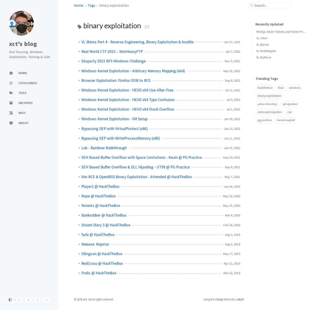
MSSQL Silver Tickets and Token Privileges (284, 32)
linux (281, 88)
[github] (46, 300)
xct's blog (23, 44)
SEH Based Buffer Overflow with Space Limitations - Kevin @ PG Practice (141, 157)
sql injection (290, 104)
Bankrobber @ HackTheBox (103, 215)
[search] (271, 5)
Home (78, 5)
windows (294, 88)
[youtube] (37, 300)
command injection (269, 112)
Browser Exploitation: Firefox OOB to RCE (116, 80)
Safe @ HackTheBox (98, 234)
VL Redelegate (266, 51)
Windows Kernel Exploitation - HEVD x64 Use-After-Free (127, 90)
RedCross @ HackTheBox (102, 263)
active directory (267, 104)
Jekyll (240, 299)
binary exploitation (269, 96)
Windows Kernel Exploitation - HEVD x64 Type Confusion (128, 99)
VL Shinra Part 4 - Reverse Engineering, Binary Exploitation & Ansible (137, 41)
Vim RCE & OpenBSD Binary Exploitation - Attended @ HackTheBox (136, 176)
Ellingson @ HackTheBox (101, 253)
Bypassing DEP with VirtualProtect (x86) (114, 128)
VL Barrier (262, 45)
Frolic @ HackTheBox (98, 273)
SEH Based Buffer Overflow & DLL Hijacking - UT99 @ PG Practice (135, 167)
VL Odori (262, 38)
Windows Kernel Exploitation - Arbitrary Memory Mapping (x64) (133, 70)
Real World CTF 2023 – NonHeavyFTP (112, 51)
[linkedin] (28, 300)
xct (85, 299)
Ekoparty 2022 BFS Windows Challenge (113, 61)
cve (289, 112)
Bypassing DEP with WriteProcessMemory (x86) (120, 138)
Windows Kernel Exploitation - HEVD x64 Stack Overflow (127, 109)
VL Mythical (263, 57)
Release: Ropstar (95, 244)
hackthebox (265, 88)
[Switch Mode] (10, 300)
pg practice (264, 120)
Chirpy (219, 299)
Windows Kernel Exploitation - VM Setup (114, 118)
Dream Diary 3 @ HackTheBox (105, 225)
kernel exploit (286, 120)
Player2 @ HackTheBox (100, 186)
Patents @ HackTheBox (100, 205)
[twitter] (19, 300)
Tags (91, 5)
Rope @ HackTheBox (98, 196)
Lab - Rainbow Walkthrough (104, 147)
